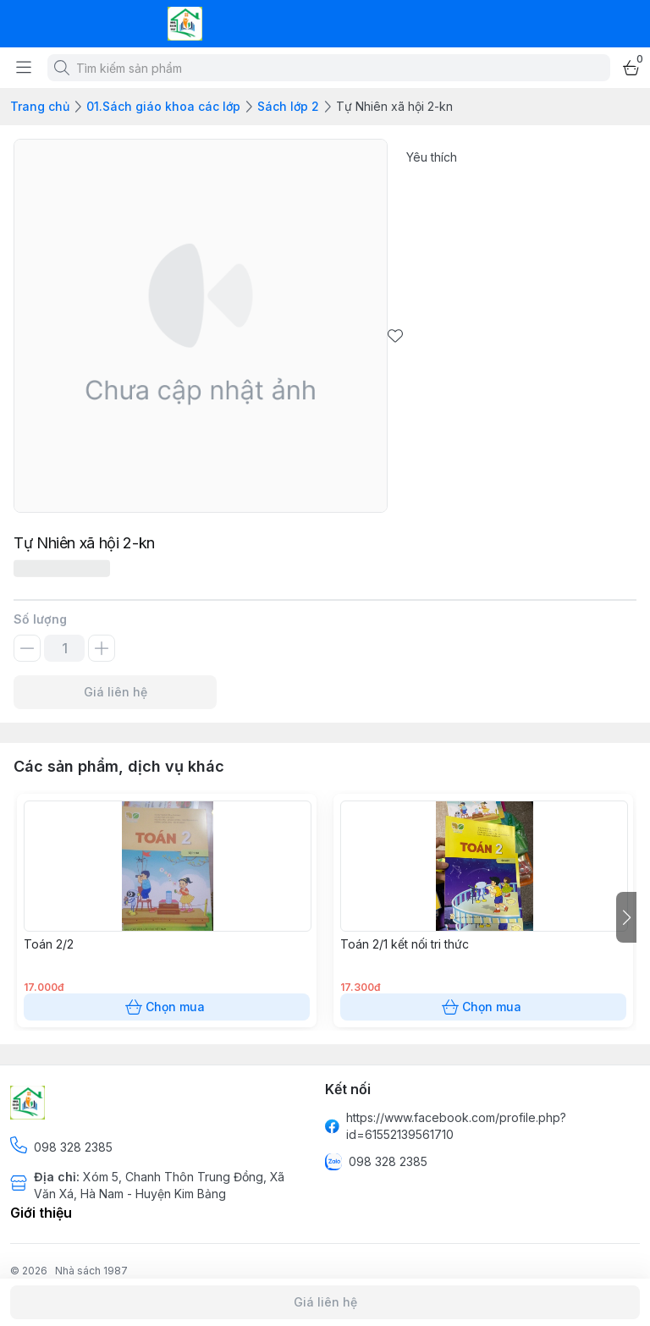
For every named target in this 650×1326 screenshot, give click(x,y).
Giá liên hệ (115, 692)
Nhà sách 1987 (91, 1270)
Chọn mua (167, 1007)
